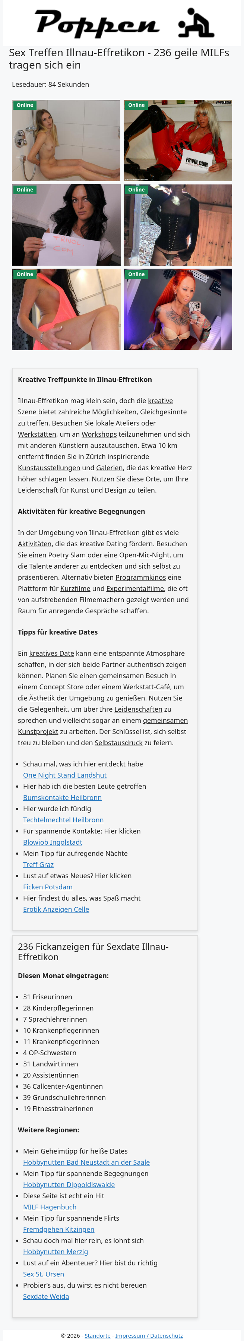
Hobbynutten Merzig (55, 1251)
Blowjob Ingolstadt (52, 842)
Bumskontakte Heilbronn (62, 797)
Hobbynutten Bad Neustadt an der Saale (86, 1162)
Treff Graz (38, 864)
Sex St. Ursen (43, 1273)
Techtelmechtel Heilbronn (63, 819)
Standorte (98, 1335)
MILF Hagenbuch (50, 1206)
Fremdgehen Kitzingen (59, 1229)
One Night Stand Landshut (65, 775)
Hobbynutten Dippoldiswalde (69, 1184)
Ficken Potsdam (48, 886)
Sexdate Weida (46, 1296)
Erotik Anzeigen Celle (56, 909)
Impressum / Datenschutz (149, 1335)
